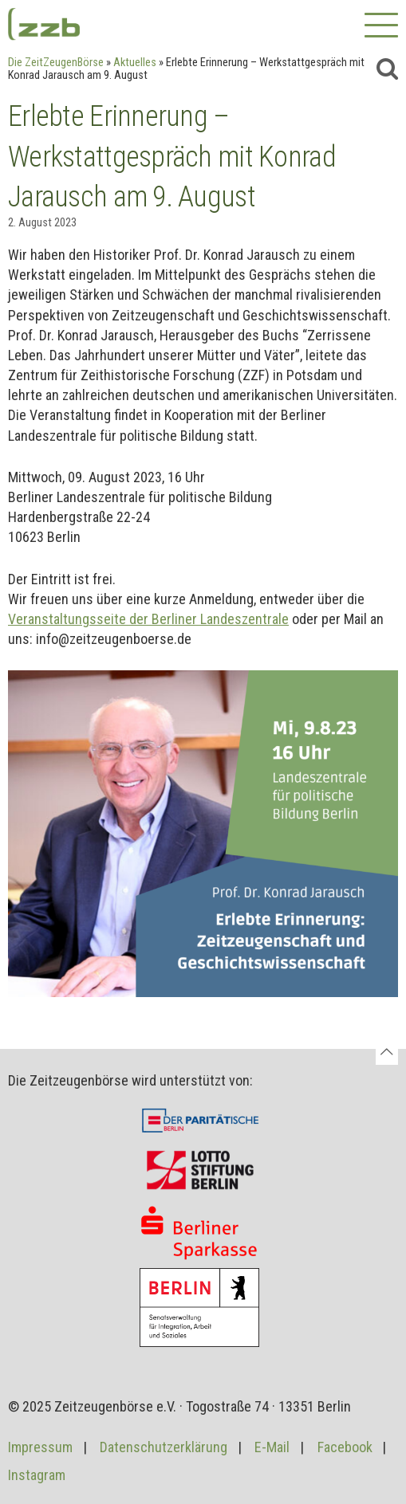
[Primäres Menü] (381, 28)
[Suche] (387, 68)
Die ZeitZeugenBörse (56, 62)
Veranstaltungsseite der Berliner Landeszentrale (148, 619)
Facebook (344, 1447)
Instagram (36, 1475)
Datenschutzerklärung (163, 1447)
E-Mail (272, 1447)
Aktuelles (134, 62)
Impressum (40, 1447)
